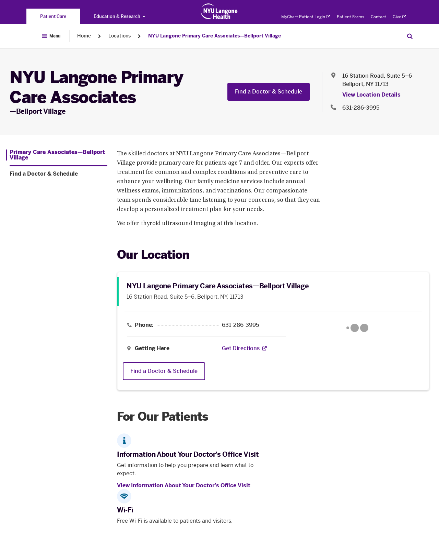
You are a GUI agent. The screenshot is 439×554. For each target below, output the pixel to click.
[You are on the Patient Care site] (53, 16)
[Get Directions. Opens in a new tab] (241, 348)
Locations (119, 36)
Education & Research (119, 16)
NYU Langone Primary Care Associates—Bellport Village (214, 36)
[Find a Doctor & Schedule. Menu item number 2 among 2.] (58, 174)
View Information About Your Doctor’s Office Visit (183, 485)
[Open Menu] (51, 36)
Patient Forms (350, 16)
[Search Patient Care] (409, 36)
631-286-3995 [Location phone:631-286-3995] (361, 107)
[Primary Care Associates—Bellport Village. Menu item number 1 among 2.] (56, 154)
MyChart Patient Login (305, 16)
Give (399, 16)
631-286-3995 (240, 325)
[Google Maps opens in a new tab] (357, 328)
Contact (378, 16)
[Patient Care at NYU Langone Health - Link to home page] (219, 11)
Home (84, 36)
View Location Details (371, 94)
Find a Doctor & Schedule (268, 91)
